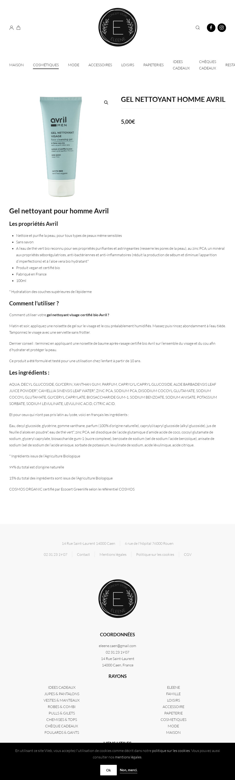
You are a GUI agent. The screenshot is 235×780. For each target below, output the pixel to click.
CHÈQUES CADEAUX (207, 64)
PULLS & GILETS (62, 713)
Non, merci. (128, 770)
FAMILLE (173, 693)
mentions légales (128, 757)
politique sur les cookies (171, 750)
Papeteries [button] (153, 65)
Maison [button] (16, 65)
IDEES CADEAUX (181, 64)
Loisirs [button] (127, 65)
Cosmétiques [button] (46, 65)
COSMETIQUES (173, 719)
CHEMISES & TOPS (61, 719)
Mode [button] (73, 65)
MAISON (173, 732)
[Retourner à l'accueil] (117, 28)
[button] (197, 27)
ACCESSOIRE (173, 706)
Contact (83, 554)
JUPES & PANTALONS (61, 693)
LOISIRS (173, 700)
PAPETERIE (173, 713)
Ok (108, 770)
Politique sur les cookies (155, 554)
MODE (173, 726)
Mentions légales (113, 554)
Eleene (173, 687)
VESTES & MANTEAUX (62, 700)
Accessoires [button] (100, 65)
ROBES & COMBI (62, 706)
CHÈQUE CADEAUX (61, 726)
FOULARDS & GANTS (61, 732)
